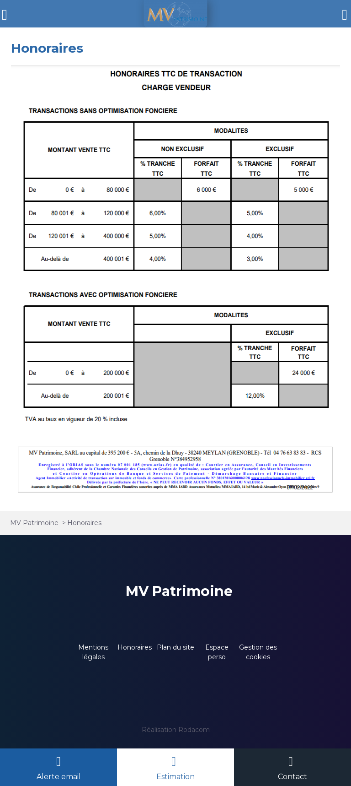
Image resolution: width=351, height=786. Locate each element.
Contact (292, 776)
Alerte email (59, 776)
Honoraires (134, 647)
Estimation (175, 776)
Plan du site (175, 647)
